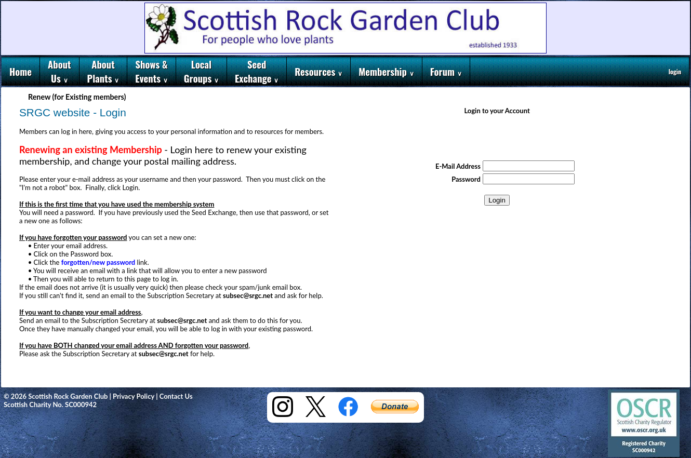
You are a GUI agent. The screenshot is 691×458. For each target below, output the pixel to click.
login (675, 71)
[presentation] (497, 138)
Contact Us (176, 396)
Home (20, 71)
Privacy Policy (133, 396)
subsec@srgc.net (248, 295)
